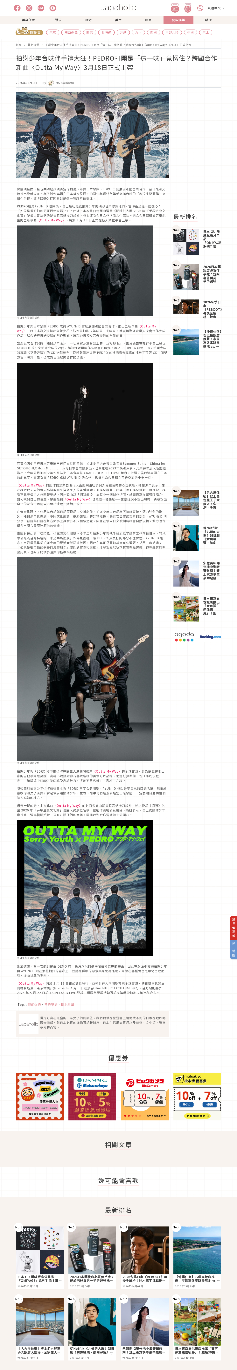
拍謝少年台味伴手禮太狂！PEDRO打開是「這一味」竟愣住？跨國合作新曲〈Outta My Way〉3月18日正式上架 (118, 45)
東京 (52, 32)
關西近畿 (71, 32)
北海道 (106, 32)
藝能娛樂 (178, 19)
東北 (205, 32)
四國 (153, 32)
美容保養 (28, 19)
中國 (190, 32)
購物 (208, 19)
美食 (118, 19)
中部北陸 (172, 32)
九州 (138, 32)
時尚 (148, 19)
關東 (89, 32)
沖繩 (123, 32)
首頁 (19, 45)
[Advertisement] (199, 150)
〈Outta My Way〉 (51, 220)
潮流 (58, 19)
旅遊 (88, 19)
